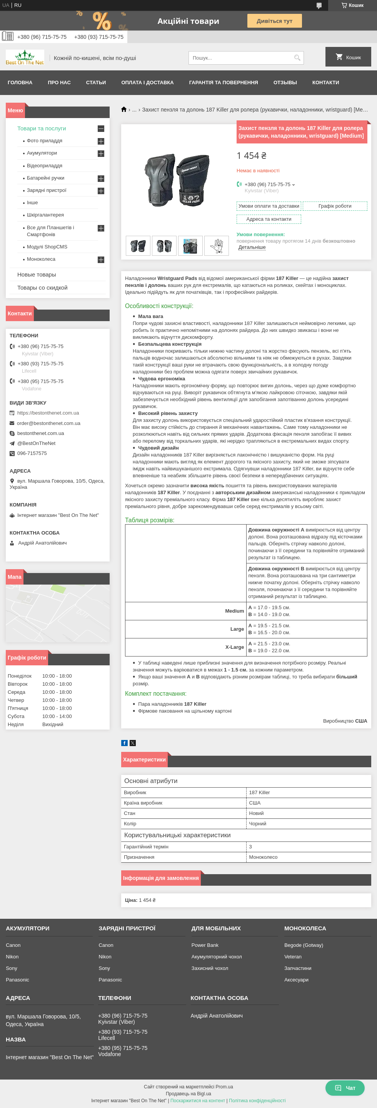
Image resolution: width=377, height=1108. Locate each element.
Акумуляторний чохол (217, 957)
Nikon (12, 957)
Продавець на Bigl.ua (188, 1093)
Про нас (59, 82)
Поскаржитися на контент (197, 1100)
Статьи (96, 82)
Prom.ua (224, 1087)
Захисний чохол (210, 968)
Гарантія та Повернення (223, 82)
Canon (13, 945)
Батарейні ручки (45, 178)
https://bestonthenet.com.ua (48, 413)
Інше (32, 202)
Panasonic (17, 980)
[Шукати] (297, 58)
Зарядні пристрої (47, 190)
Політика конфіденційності (257, 1100)
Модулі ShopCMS (47, 247)
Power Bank (205, 945)
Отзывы (285, 82)
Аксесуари (296, 980)
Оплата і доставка (147, 82)
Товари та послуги (41, 128)
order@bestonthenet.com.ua (48, 423)
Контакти (325, 82)
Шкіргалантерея (45, 215)
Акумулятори (42, 153)
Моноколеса (41, 259)
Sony (11, 968)
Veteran (293, 957)
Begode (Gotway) (303, 945)
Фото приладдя (44, 140)
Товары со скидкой (42, 287)
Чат (345, 1088)
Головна (20, 82)
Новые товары (36, 274)
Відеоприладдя (44, 165)
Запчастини (297, 968)
